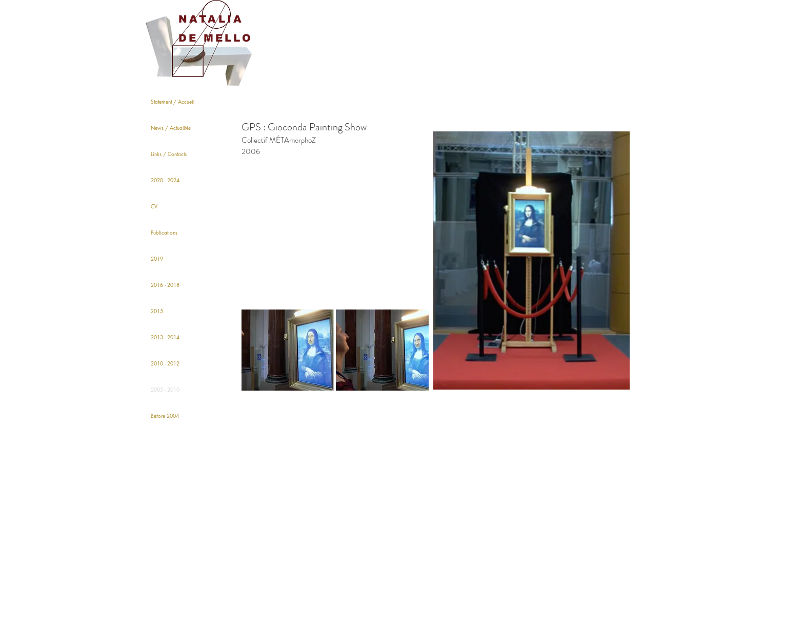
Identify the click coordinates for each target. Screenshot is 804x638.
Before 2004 (165, 415)
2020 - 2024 (165, 180)
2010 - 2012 (165, 363)
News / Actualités (171, 127)
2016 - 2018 (165, 284)
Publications (164, 232)
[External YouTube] (335, 239)
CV (154, 206)
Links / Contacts (169, 154)
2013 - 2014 (165, 337)
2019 (157, 258)
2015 (157, 311)
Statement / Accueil (172, 101)
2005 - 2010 (165, 389)
